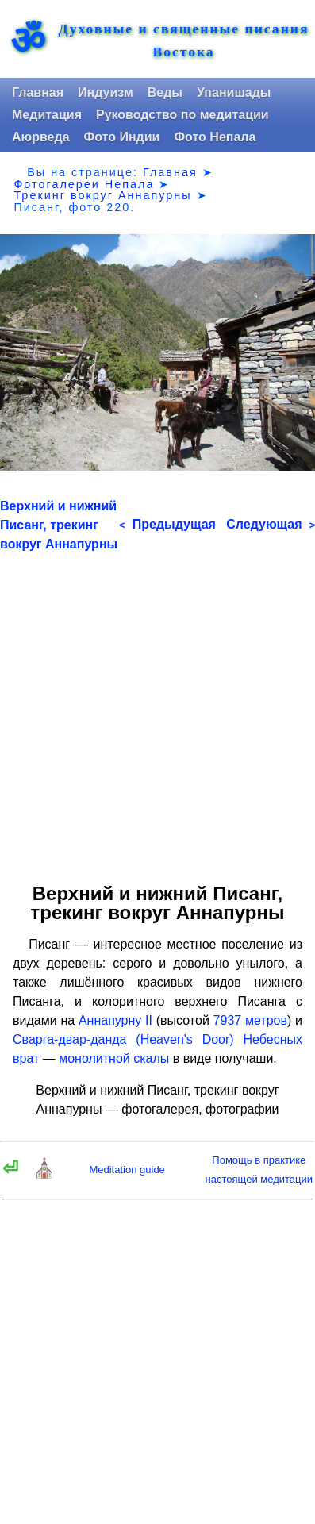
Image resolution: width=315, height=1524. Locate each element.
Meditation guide (126, 1170)
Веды (165, 92)
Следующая (270, 524)
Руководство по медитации (182, 114)
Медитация (47, 114)
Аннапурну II (115, 1020)
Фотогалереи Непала (83, 184)
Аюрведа (41, 137)
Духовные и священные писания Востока (184, 40)
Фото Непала (214, 137)
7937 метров (250, 1020)
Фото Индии (122, 137)
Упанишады (234, 92)
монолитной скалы (114, 1058)
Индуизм (105, 92)
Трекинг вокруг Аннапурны (102, 195)
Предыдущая (167, 524)
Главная (37, 92)
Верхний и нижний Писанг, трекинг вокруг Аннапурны (58, 525)
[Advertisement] (157, 711)
